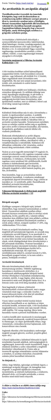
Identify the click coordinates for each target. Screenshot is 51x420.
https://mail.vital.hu (24, 3)
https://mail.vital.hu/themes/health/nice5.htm (21, 388)
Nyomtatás (43, 4)
